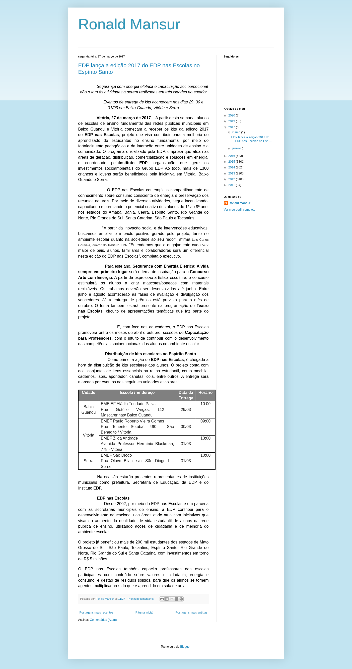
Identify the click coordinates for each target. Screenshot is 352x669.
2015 (232, 161)
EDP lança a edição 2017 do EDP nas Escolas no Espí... (251, 139)
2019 (232, 121)
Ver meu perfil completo (239, 209)
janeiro (237, 148)
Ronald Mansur (129, 24)
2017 (232, 127)
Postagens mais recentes (96, 612)
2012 (232, 179)
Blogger (185, 646)
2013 (232, 173)
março (236, 132)
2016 (232, 156)
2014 (232, 167)
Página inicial (144, 612)
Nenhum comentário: (141, 598)
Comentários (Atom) (103, 620)
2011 (232, 185)
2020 (232, 115)
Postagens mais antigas (191, 612)
